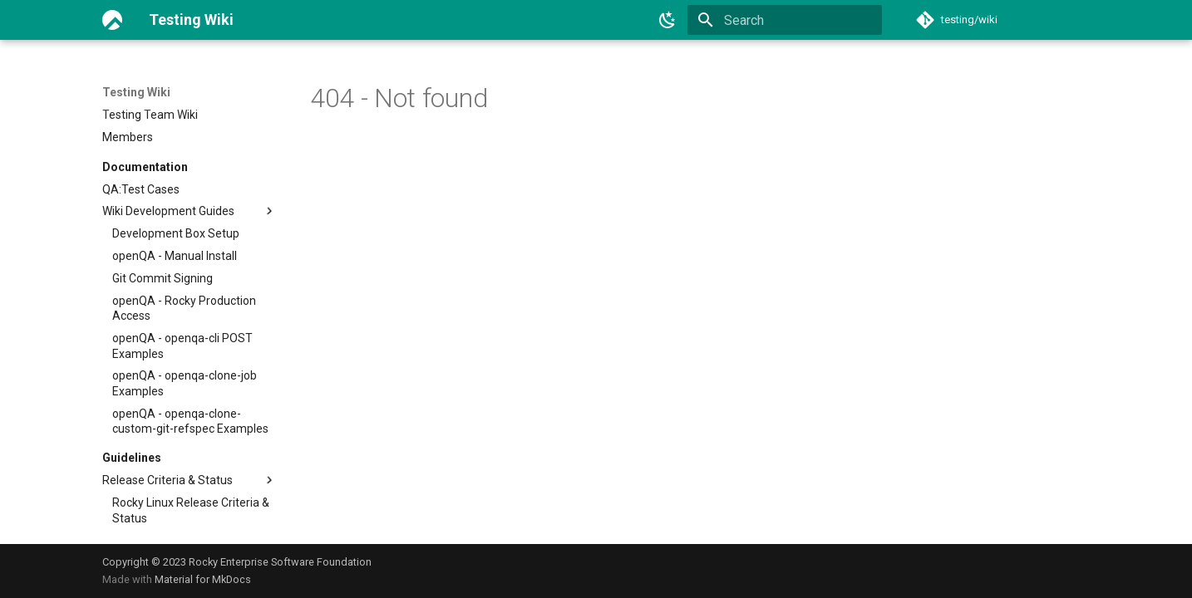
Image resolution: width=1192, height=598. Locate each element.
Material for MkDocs (203, 579)
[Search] (784, 20)
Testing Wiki (136, 92)
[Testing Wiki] (112, 20)
